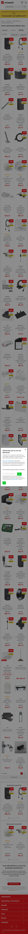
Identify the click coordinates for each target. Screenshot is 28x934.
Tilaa (19, 474)
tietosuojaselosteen (14, 479)
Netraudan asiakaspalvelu (8, 461)
